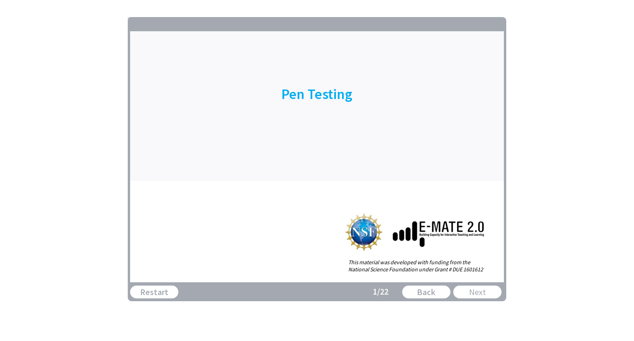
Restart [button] (154, 292)
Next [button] (477, 292)
